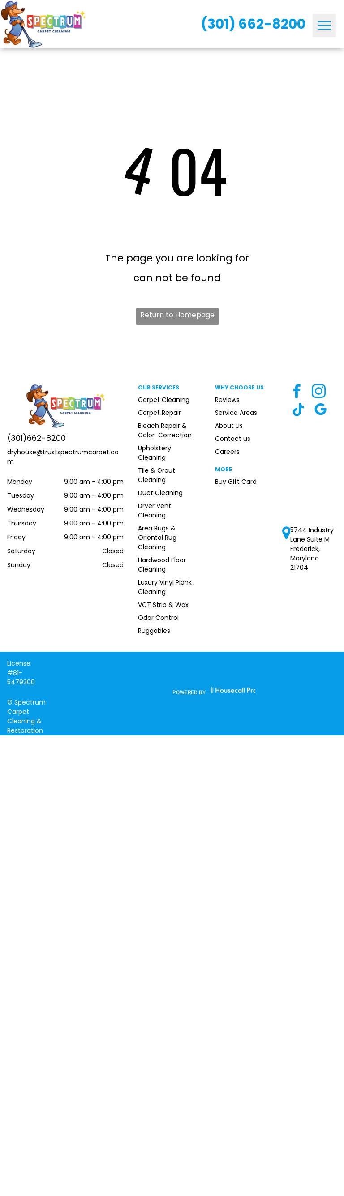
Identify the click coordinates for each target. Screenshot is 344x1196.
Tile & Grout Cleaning (156, 475)
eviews (229, 399)
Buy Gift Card (236, 481)
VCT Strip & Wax (163, 604)
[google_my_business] (320, 411)
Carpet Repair (159, 412)
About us (229, 425)
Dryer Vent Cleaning (154, 510)
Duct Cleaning (160, 492)
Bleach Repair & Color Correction (165, 430)
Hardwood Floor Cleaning (162, 564)
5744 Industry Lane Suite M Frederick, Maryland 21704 (312, 548)
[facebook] (296, 393)
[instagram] (318, 393)
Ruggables (154, 630)
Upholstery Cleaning (154, 453)
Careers (227, 451)
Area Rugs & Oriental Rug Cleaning (157, 537)
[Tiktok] (298, 411)
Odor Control (158, 617)
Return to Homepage (177, 315)
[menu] (324, 25)
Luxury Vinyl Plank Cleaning (165, 587)
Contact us (232, 438)
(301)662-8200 (36, 438)
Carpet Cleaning (163, 399)
